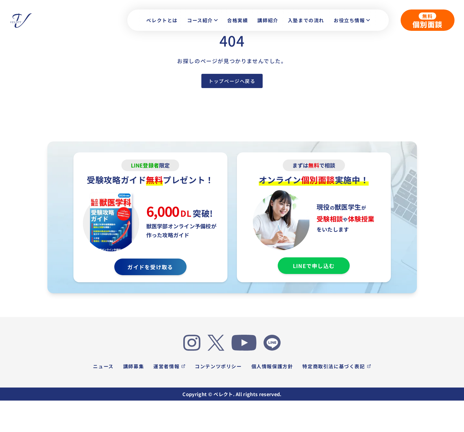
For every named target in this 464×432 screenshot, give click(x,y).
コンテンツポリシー (218, 366)
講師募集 (133, 366)
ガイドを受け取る (150, 267)
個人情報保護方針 (272, 366)
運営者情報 (169, 366)
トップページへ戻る (231, 81)
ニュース (103, 366)
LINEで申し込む (314, 266)
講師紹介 (267, 20)
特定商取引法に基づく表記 (336, 366)
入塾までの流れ (306, 20)
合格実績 (237, 20)
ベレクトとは (162, 20)
